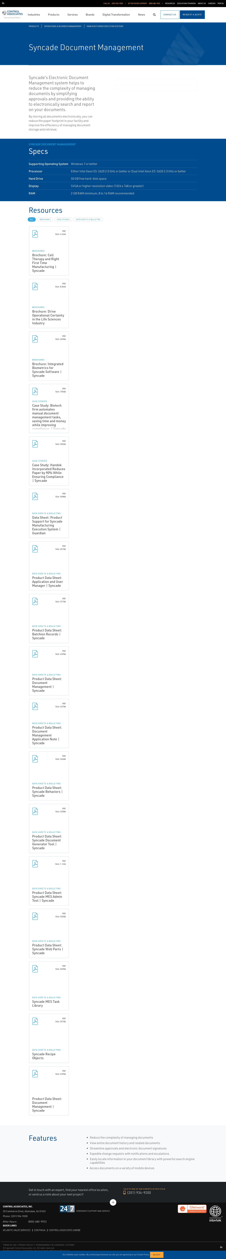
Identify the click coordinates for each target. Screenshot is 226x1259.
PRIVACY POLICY (26, 1245)
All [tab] (31, 219)
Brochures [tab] (45, 219)
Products (34, 26)
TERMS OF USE (10, 1245)
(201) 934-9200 (137, 1193)
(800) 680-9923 (37, 1221)
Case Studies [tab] (63, 219)
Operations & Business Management (63, 26)
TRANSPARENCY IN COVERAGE (50, 1245)
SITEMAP (70, 1245)
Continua (39, 1230)
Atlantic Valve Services (16, 1230)
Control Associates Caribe (64, 1230)
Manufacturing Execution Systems (105, 26)
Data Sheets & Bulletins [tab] (88, 219)
